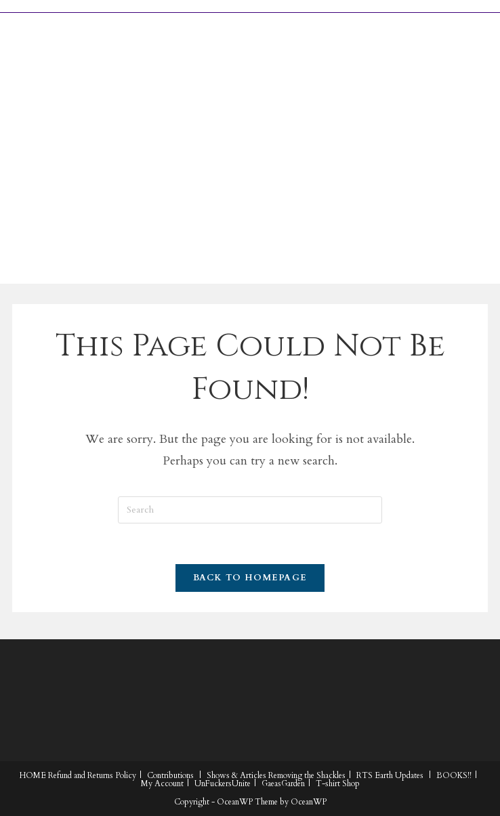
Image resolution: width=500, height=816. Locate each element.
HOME (33, 775)
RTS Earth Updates (389, 775)
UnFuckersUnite (222, 783)
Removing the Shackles (307, 775)
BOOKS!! (454, 775)
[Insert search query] (250, 509)
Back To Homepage (250, 578)
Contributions (170, 775)
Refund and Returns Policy (92, 775)
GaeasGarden (283, 783)
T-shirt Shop (338, 783)
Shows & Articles (236, 775)
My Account (162, 783)
